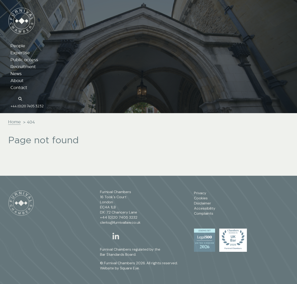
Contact (18, 87)
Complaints (203, 213)
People (17, 45)
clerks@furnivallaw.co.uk (120, 222)
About (16, 80)
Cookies (201, 198)
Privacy (200, 193)
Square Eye (129, 268)
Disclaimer (202, 203)
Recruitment (23, 66)
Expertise (20, 52)
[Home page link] (12, 98)
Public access (24, 59)
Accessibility (204, 208)
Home (14, 121)
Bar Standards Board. (118, 254)
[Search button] (20, 98)
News (16, 73)
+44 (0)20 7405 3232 (27, 106)
